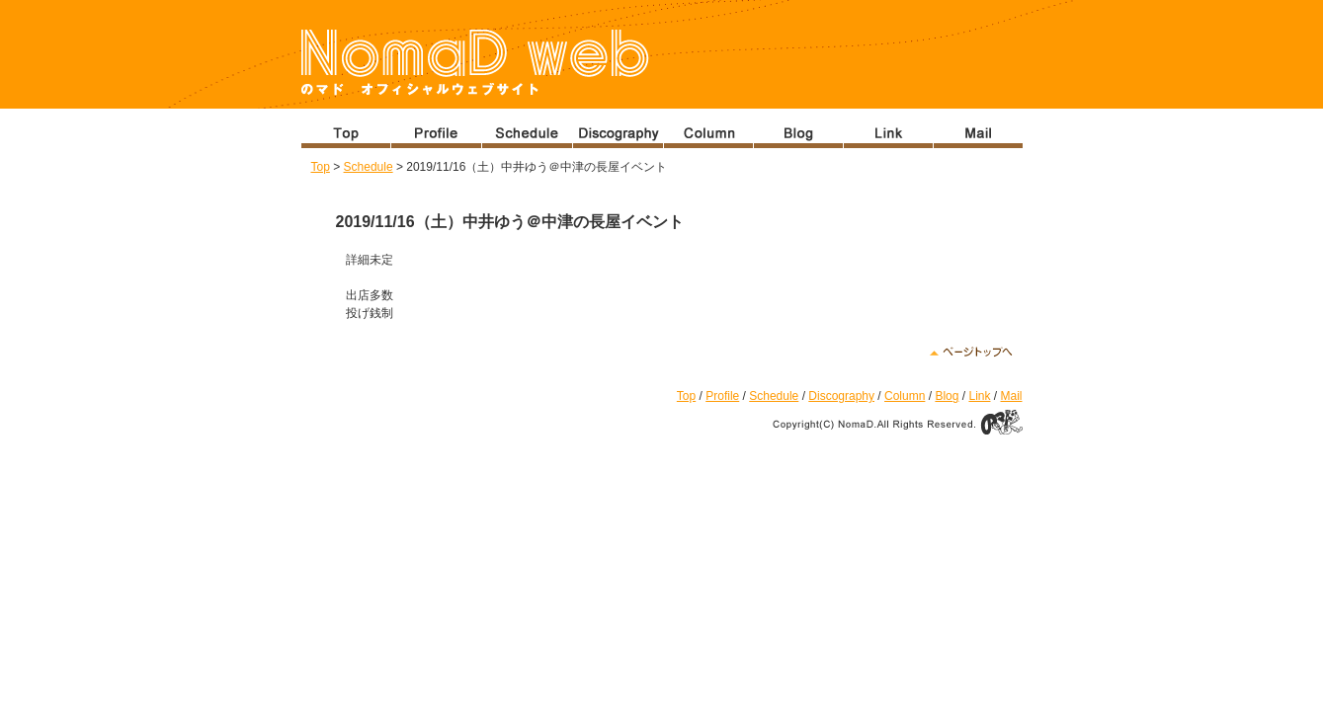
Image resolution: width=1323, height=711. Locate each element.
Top (320, 167)
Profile (722, 396)
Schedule (368, 167)
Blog (946, 396)
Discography (841, 396)
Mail (1011, 396)
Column (904, 396)
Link (979, 396)
